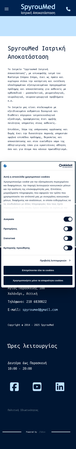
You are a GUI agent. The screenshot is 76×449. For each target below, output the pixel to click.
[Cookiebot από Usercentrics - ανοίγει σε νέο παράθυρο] (58, 166)
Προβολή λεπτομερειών (53, 260)
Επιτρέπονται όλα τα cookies (38, 270)
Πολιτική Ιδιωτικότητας (23, 410)
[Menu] (6, 8)
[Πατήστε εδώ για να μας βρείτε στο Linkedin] (60, 389)
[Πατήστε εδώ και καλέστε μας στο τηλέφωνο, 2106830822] (68, 10)
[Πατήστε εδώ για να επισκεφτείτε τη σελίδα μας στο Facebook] (14, 389)
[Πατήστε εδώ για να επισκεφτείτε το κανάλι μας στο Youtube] (37, 389)
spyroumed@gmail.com (40, 309)
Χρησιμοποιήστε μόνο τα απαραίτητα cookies (38, 280)
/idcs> (41, 432)
